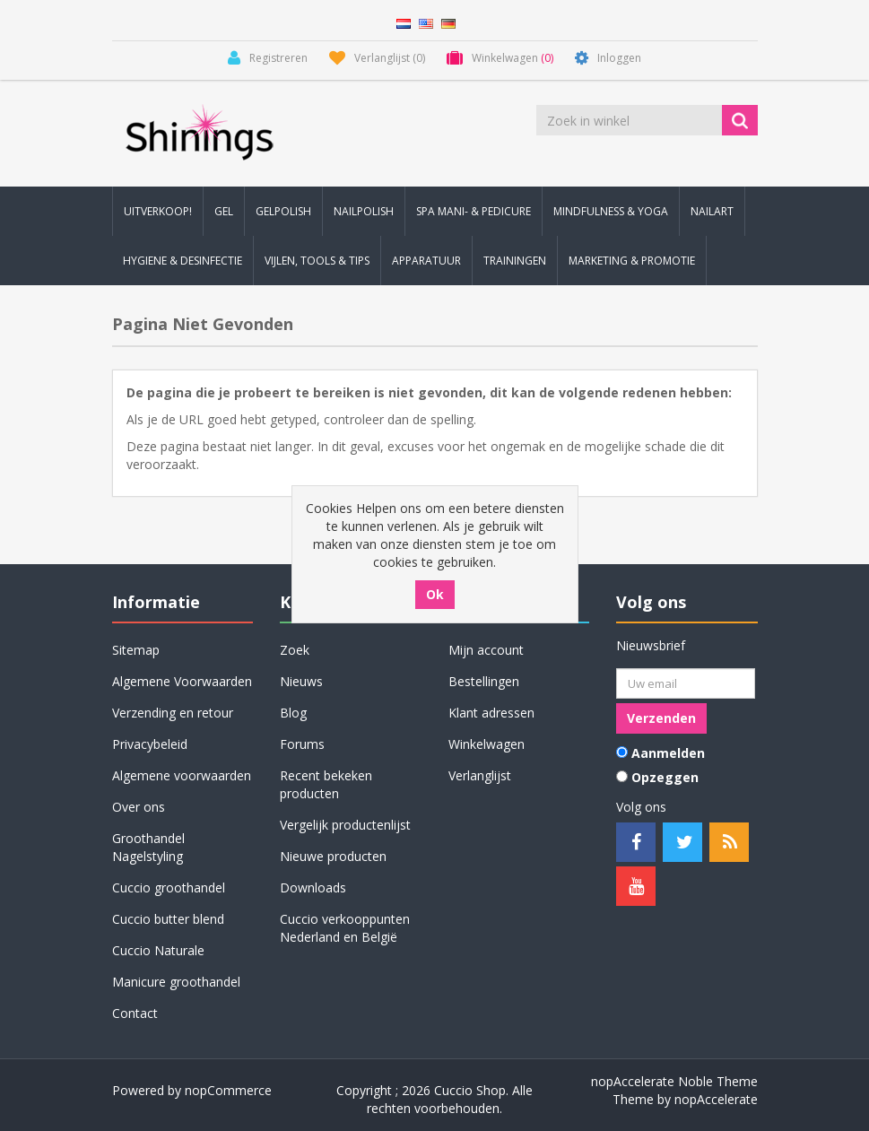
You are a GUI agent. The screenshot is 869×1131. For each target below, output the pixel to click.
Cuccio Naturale (158, 950)
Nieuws (301, 681)
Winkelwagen (486, 744)
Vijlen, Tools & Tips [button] (317, 260)
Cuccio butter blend (168, 918)
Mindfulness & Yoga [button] (610, 211)
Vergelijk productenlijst (345, 824)
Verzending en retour (172, 712)
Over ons (138, 806)
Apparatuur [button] (426, 260)
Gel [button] (223, 211)
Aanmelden (668, 752)
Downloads (313, 887)
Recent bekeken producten (326, 784)
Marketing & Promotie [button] (632, 260)
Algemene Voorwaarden (182, 681)
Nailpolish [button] (364, 211)
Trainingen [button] (514, 260)
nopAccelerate (716, 1099)
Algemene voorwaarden (181, 775)
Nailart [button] (712, 211)
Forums (302, 744)
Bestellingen (483, 681)
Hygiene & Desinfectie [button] (182, 260)
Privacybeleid (149, 744)
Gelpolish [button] (283, 211)
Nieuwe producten (333, 856)
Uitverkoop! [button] (158, 211)
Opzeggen (665, 777)
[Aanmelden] (685, 683)
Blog (293, 712)
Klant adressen (491, 712)
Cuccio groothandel (168, 887)
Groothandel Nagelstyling (148, 847)
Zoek (294, 649)
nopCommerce (228, 1090)
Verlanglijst (479, 775)
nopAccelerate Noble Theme (674, 1081)
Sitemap (136, 649)
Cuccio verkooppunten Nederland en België (345, 927)
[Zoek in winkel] (630, 120)
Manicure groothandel (176, 981)
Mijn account (486, 649)
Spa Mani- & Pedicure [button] (473, 211)
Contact (135, 1013)
